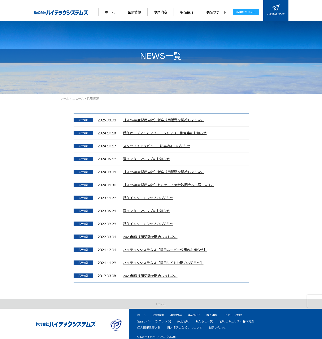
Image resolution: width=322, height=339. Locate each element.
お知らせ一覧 (204, 321)
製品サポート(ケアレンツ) (154, 321)
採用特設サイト (246, 12)
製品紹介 (186, 12)
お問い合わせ (276, 14)
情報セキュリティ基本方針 (236, 321)
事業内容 (160, 12)
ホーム (110, 12)
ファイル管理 (233, 315)
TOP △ (161, 304)
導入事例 (212, 315)
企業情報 (134, 12)
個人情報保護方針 (149, 327)
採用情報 (83, 119)
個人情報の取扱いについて (184, 327)
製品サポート (216, 12)
